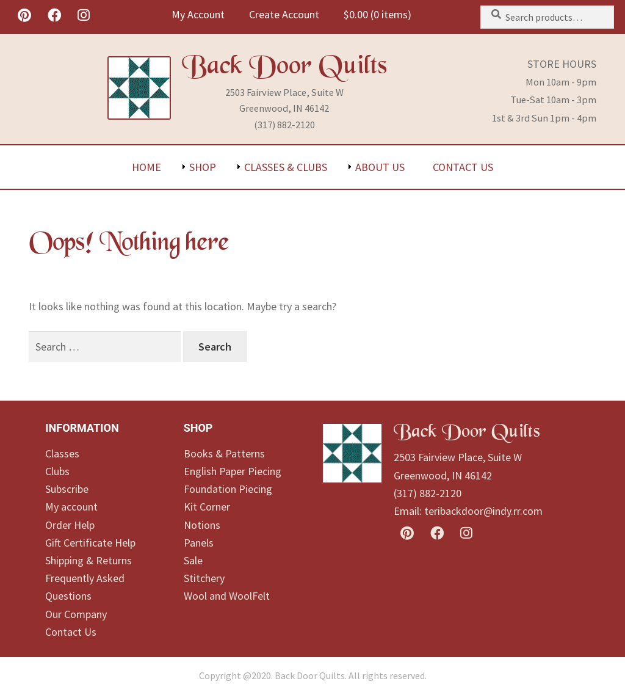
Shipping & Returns (88, 560)
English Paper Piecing (232, 471)
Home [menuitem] (146, 167)
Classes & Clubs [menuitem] (285, 167)
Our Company (76, 614)
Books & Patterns (224, 453)
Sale (193, 560)
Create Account (284, 14)
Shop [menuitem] (202, 167)
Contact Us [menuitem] (463, 167)
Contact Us (70, 632)
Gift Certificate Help (90, 543)
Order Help (70, 525)
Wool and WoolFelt (227, 596)
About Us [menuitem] (380, 167)
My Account (198, 14)
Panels (199, 543)
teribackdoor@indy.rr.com (483, 511)
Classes (62, 453)
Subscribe (67, 489)
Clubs (57, 471)
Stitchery (204, 578)
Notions (202, 525)
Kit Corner (207, 507)
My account (71, 507)
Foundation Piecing (228, 489)
